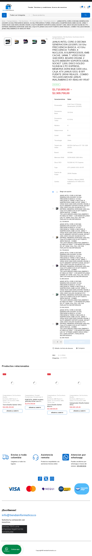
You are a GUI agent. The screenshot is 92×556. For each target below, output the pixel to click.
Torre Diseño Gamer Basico (54, 405)
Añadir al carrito (76, 342)
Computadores (12, 21)
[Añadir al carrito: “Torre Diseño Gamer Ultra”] (12, 411)
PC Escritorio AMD (13, 400)
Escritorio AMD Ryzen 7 (10, 399)
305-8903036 (81, 466)
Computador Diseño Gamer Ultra (79, 404)
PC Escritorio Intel (36, 21)
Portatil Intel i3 (38, 397)
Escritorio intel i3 (49, 21)
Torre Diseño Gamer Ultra (12, 405)
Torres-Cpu (6, 402)
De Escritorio (23, 21)
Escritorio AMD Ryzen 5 (54, 399)
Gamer (5, 400)
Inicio (3, 21)
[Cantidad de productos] (57, 341)
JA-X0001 (63, 358)
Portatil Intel (29, 397)
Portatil (37, 395)
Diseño (5, 397)
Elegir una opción (65, 191)
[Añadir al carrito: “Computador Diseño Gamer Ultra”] (79, 411)
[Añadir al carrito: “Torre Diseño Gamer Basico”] (57, 412)
